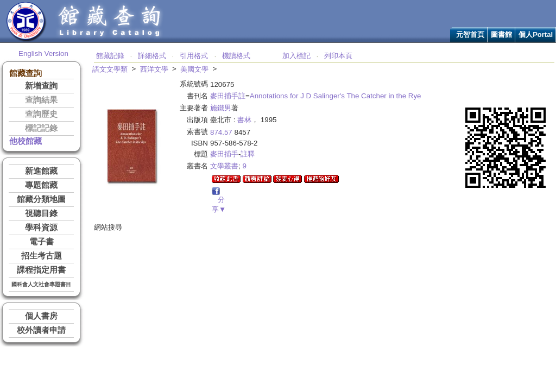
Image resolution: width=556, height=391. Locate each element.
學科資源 (41, 227)
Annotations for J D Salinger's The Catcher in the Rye (335, 96)
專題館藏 (41, 185)
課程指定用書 (41, 270)
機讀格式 (236, 56)
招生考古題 (41, 255)
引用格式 (194, 56)
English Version (43, 53)
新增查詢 (41, 85)
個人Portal (536, 34)
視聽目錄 (41, 213)
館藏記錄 (110, 56)
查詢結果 (41, 100)
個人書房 (41, 316)
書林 (244, 120)
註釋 (248, 154)
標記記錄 (41, 128)
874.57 (221, 132)
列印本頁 (338, 56)
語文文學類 (110, 69)
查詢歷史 (41, 114)
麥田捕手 (224, 154)
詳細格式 (152, 56)
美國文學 (194, 69)
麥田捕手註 (227, 96)
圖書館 (501, 34)
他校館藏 (25, 141)
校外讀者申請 (41, 330)
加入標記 (296, 56)
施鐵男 (220, 108)
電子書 (41, 241)
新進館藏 (41, 171)
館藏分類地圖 (41, 199)
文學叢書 (224, 166)
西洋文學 (154, 69)
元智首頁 (470, 34)
